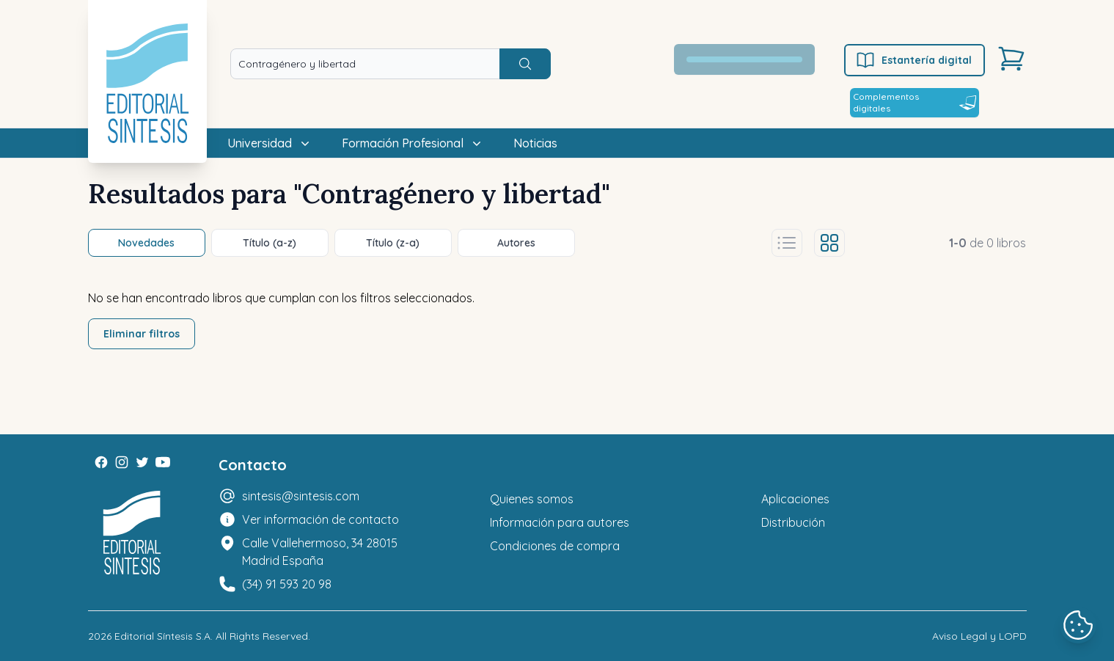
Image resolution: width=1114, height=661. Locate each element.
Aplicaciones (795, 499)
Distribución (793, 522)
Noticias (535, 143)
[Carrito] (1011, 58)
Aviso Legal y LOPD (979, 636)
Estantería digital (913, 60)
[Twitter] (142, 462)
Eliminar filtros (141, 333)
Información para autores (559, 522)
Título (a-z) (269, 242)
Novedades (146, 242)
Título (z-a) (392, 242)
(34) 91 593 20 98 (286, 584)
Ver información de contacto (320, 519)
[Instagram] (121, 462)
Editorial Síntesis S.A (162, 636)
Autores (516, 242)
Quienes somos (532, 499)
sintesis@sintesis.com (300, 496)
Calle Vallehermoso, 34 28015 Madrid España (319, 552)
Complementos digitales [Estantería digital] (914, 102)
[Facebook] (101, 462)
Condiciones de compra (555, 545)
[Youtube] (162, 462)
